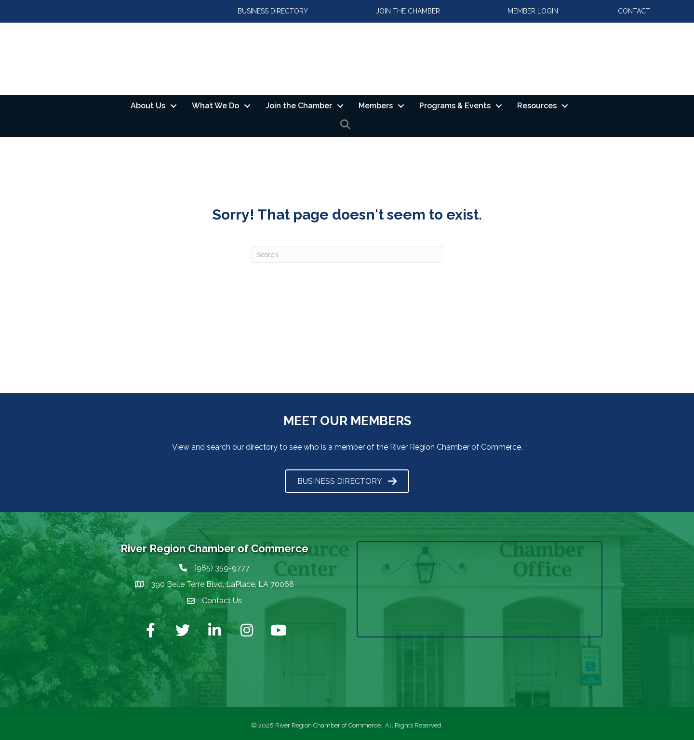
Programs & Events (455, 105)
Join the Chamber (299, 105)
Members (376, 105)
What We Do (215, 105)
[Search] (347, 255)
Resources (537, 105)
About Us (148, 105)
